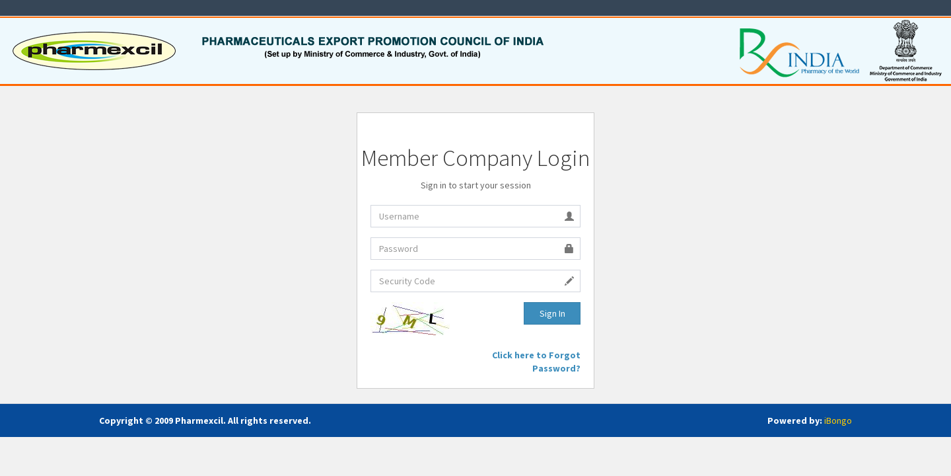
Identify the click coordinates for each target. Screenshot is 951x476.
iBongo (838, 420)
